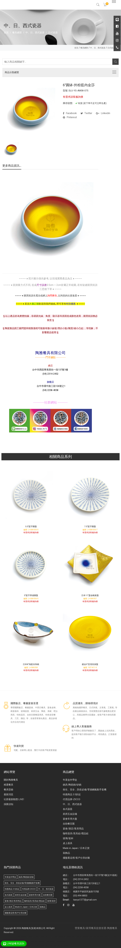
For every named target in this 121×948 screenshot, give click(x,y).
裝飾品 (66, 853)
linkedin (103, 113)
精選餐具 (8, 784)
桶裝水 (47, 946)
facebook (70, 113)
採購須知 (8, 804)
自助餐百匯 (69, 823)
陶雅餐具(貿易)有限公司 (33, 928)
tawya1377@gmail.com (85, 899)
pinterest (70, 117)
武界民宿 (28, 946)
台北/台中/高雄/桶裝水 (63, 946)
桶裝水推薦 (53, 946)
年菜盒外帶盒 (70, 779)
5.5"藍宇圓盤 (31, 526)
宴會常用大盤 (70, 818)
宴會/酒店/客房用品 (73, 828)
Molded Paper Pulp (85, 946)
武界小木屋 (35, 946)
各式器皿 (67, 809)
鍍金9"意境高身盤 (90, 664)
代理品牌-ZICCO (71, 799)
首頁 (6, 32)
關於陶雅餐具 (11, 779)
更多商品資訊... (11, 166)
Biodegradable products (96, 946)
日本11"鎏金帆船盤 (90, 595)
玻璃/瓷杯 (68, 838)
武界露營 (42, 946)
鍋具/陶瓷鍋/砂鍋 (72, 784)
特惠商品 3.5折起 (72, 794)
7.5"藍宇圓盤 (90, 526)
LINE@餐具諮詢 (13, 943)
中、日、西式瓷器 (35, 32)
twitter (86, 113)
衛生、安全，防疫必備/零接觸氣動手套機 (84, 789)
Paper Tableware (75, 946)
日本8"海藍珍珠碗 (31, 664)
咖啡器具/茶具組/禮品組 (75, 833)
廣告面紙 (17, 936)
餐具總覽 (17, 32)
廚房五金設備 (70, 814)
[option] (11, 149)
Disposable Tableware (9, 936)
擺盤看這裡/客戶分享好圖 (76, 857)
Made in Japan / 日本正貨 (76, 848)
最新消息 (8, 794)
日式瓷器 (53, 32)
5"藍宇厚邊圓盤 (31, 595)
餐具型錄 (8, 789)
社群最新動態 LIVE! (14, 799)
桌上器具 (67, 843)
